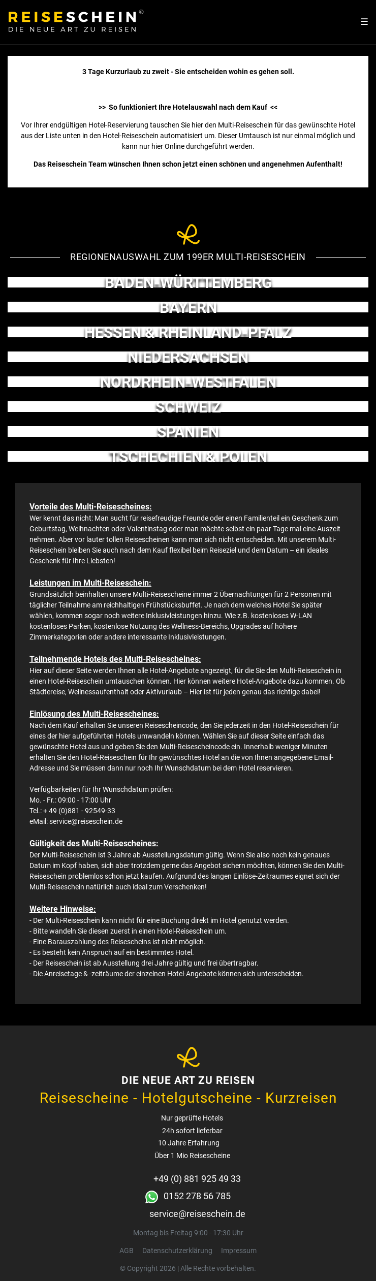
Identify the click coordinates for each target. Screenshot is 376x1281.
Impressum (239, 1250)
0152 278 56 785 (197, 1196)
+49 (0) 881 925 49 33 (197, 1178)
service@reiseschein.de (197, 1213)
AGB (126, 1250)
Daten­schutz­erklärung (177, 1250)
